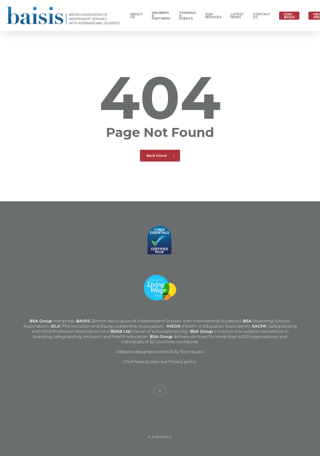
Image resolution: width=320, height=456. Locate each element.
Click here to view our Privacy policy (159, 361)
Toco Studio (192, 351)
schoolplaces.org (169, 331)
